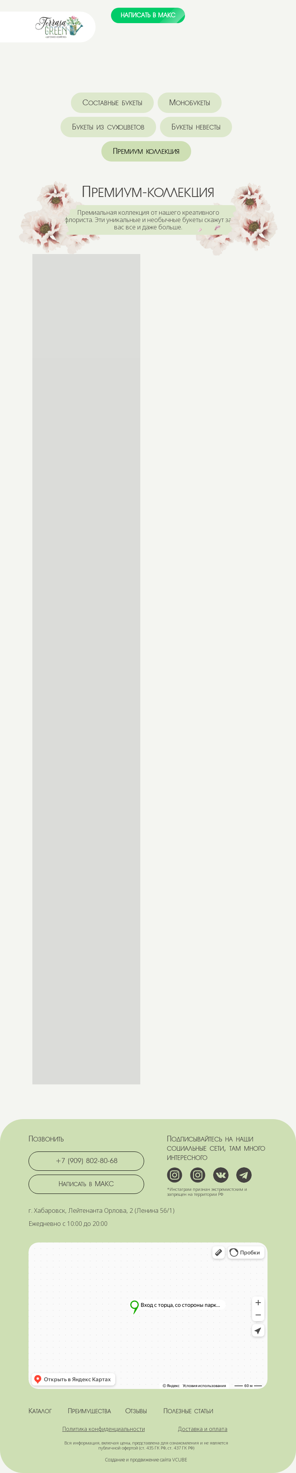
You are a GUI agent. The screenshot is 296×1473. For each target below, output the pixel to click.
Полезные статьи (188, 1411)
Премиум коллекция (146, 151)
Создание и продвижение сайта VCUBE (146, 1459)
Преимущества (89, 1411)
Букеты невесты (196, 127)
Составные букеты (112, 102)
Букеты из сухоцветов (108, 127)
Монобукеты (189, 102)
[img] (59, 26)
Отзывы (136, 1411)
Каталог (40, 1411)
